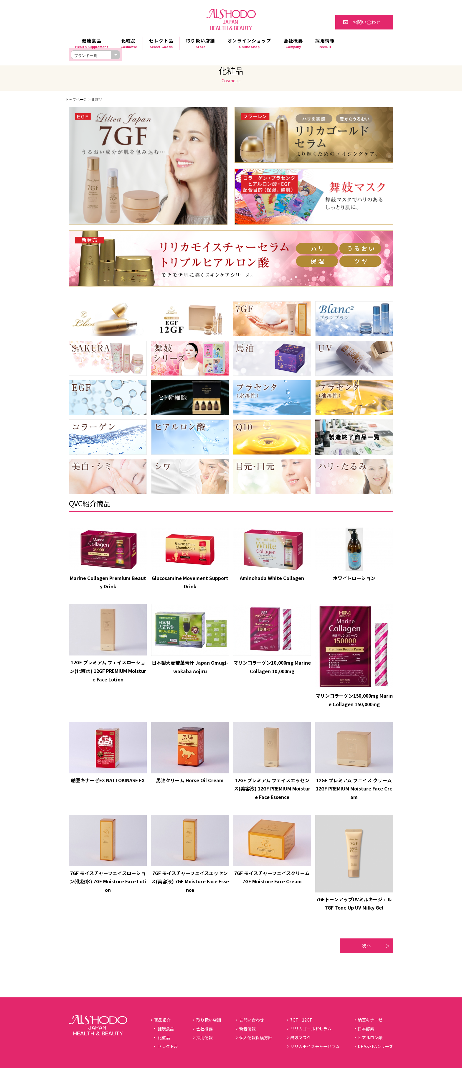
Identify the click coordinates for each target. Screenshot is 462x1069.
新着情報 (247, 1029)
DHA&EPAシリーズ (375, 1047)
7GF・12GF (301, 1021)
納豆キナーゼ (370, 1021)
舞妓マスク (300, 1038)
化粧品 (129, 43)
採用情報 (325, 43)
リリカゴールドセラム (310, 1029)
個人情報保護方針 (255, 1038)
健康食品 (91, 43)
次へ (366, 946)
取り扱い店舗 (200, 43)
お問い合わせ (366, 22)
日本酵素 (366, 1029)
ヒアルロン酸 (370, 1038)
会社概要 (293, 43)
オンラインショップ (249, 43)
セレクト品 (161, 43)
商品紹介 (162, 1021)
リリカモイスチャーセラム (315, 1047)
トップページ (76, 100)
